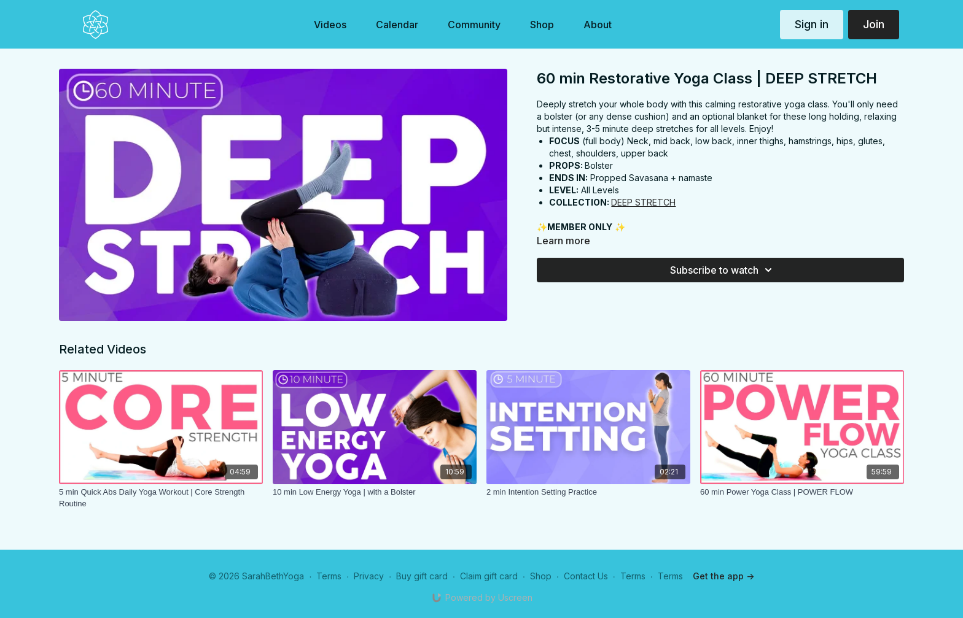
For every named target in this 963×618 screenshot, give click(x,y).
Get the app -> (723, 576)
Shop (541, 576)
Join (873, 24)
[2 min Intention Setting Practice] (588, 492)
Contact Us (586, 576)
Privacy (369, 576)
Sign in (811, 24)
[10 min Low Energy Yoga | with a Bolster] (375, 492)
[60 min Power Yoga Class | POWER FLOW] (802, 492)
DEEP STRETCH (643, 202)
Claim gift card (489, 576)
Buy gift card (422, 576)
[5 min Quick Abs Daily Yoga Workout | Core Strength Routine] (161, 498)
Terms (328, 576)
